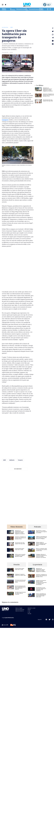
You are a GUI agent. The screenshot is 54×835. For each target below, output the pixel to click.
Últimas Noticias (4, 9)
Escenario (36, 9)
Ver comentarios (18, 468)
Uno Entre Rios (5, 27)
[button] (2, 4)
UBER (11, 27)
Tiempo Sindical (41, 9)
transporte (5, 120)
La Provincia (12, 9)
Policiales (18, 9)
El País (27, 9)
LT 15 (50, 9)
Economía (31, 9)
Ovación (23, 9)
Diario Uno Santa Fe (20, 610)
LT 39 (47, 9)
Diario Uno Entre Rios (20, 609)
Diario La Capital (19, 608)
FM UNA (29, 613)
